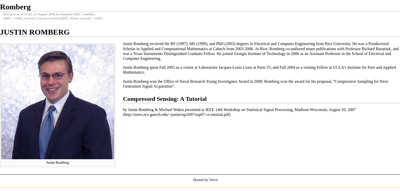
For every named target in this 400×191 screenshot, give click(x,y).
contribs (87, 14)
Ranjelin (66, 14)
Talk (77, 14)
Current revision (48, 18)
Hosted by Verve (205, 180)
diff (7, 18)
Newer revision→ (82, 18)
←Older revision (23, 18)
